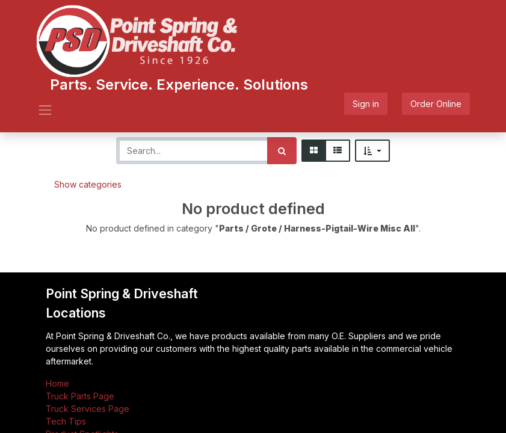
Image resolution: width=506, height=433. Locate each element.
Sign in (366, 104)
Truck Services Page (87, 409)
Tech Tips (66, 421)
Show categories (88, 184)
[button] (372, 151)
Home (57, 383)
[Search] (282, 150)
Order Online (435, 104)
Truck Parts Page (80, 396)
